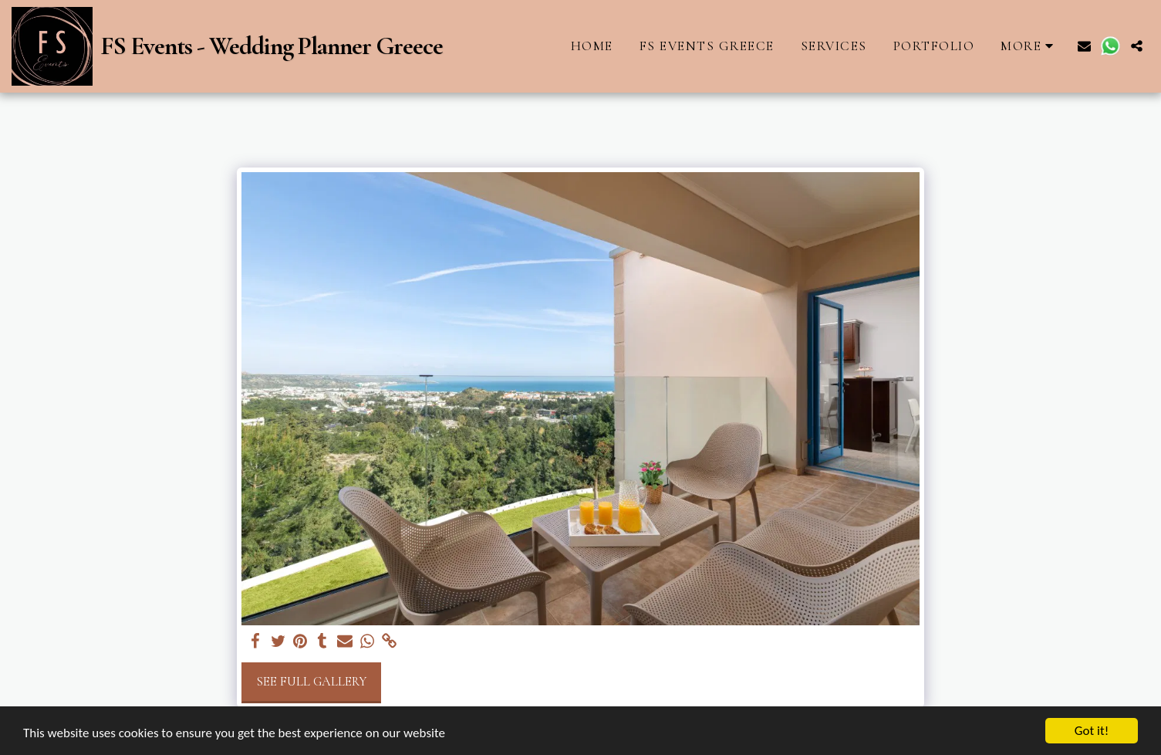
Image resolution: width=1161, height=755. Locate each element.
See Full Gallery (311, 681)
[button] (1084, 45)
